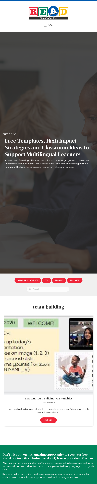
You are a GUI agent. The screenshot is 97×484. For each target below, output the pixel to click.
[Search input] (47, 289)
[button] (48, 420)
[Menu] (48, 25)
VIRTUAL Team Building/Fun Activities (48, 398)
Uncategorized (48, 403)
